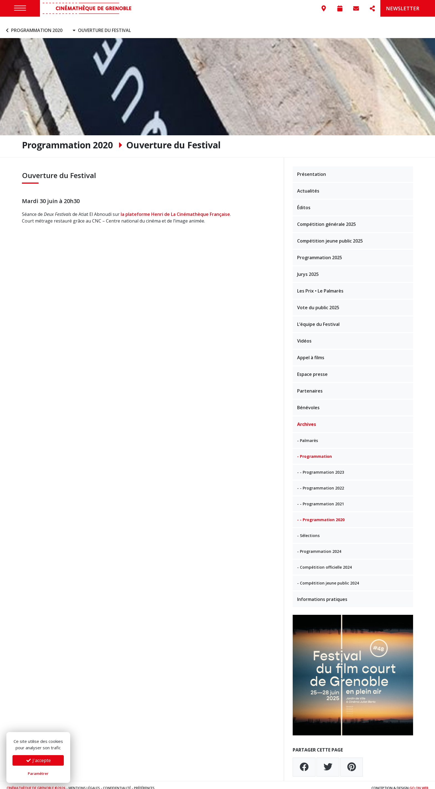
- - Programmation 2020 (321, 513)
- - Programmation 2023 (320, 466)
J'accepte (38, 760)
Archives (306, 418)
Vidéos (304, 335)
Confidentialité (117, 782)
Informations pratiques (322, 593)
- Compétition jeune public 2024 (328, 577)
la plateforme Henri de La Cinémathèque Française (175, 208)
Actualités (308, 185)
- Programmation (314, 450)
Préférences (144, 782)
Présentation (311, 168)
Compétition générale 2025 (326, 218)
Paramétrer (38, 773)
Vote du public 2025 (318, 301)
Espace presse (312, 368)
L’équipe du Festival (318, 318)
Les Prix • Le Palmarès (320, 285)
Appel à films (310, 351)
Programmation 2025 (319, 251)
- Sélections (308, 529)
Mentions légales (84, 782)
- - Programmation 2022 (320, 482)
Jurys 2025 (308, 268)
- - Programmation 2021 (320, 497)
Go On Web (418, 782)
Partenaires (310, 385)
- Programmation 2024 (319, 545)
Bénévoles (308, 401)
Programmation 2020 (33, 24)
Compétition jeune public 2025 (330, 235)
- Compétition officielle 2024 (324, 561)
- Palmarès (307, 434)
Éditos (303, 201)
